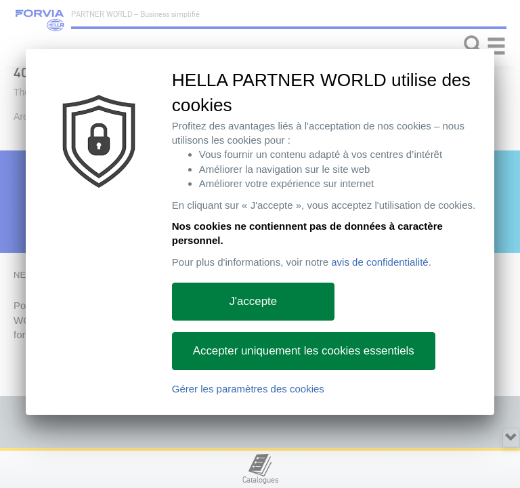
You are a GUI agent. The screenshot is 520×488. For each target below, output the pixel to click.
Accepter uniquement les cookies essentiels (303, 350)
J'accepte (253, 301)
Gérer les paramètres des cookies (248, 388)
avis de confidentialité (379, 262)
